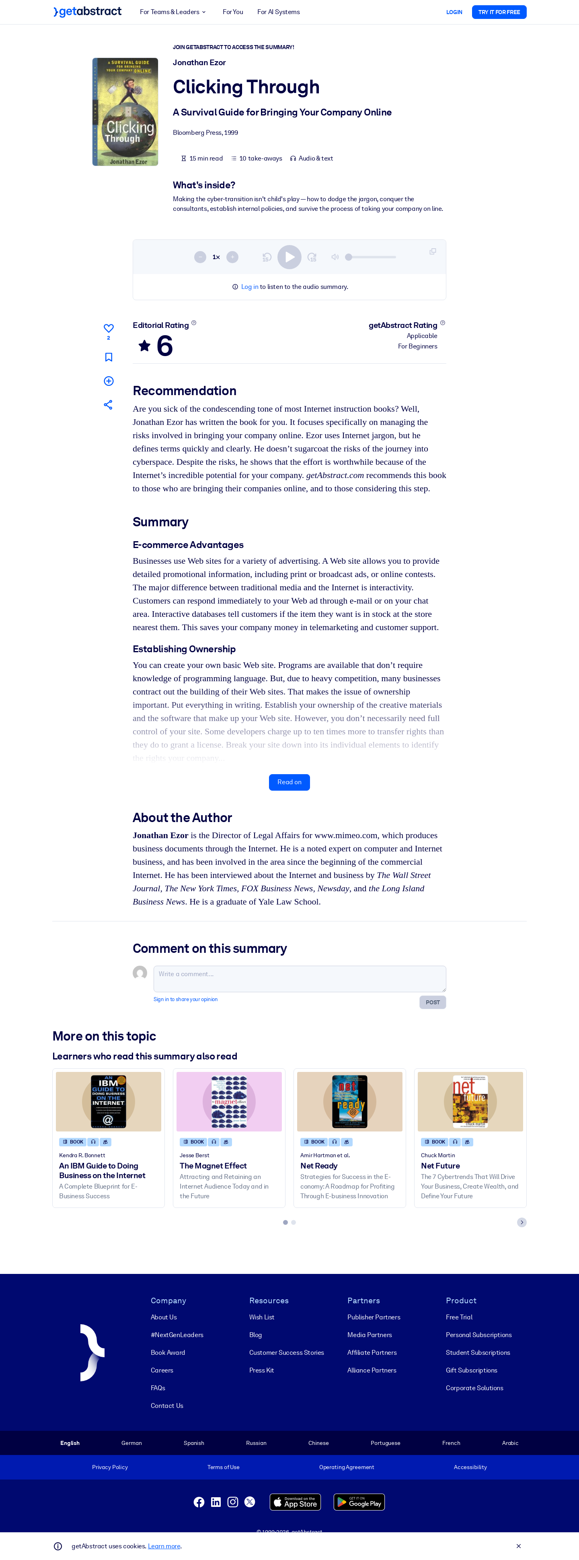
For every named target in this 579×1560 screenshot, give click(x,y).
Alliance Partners (371, 1370)
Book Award (168, 1352)
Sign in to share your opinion (186, 999)
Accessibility (470, 1467)
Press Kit (261, 1370)
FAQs (158, 1388)
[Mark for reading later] (109, 356)
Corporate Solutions (474, 1388)
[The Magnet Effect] (229, 1101)
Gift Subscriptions (471, 1370)
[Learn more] (194, 322)
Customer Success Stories (286, 1352)
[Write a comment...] (300, 979)
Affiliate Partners (371, 1352)
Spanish (194, 1443)
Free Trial (459, 1317)
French (451, 1443)
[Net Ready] (349, 1101)
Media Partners (369, 1335)
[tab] (285, 1222)
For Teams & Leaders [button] (174, 12)
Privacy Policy (110, 1467)
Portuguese (385, 1443)
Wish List (262, 1317)
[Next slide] (522, 1222)
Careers (162, 1370)
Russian (256, 1443)
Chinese (318, 1443)
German (131, 1443)
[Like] (109, 330)
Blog (255, 1335)
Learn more (164, 1546)
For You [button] (233, 12)
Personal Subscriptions (478, 1335)
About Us (164, 1317)
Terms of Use (223, 1467)
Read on (289, 782)
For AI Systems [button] (278, 12)
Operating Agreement (346, 1467)
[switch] (289, 257)
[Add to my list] (109, 380)
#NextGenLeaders (177, 1335)
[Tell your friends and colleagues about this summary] (109, 404)
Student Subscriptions (478, 1352)
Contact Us (167, 1406)
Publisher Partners (373, 1317)
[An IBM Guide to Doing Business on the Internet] (108, 1101)
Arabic (510, 1443)
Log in (250, 287)
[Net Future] (470, 1101)
